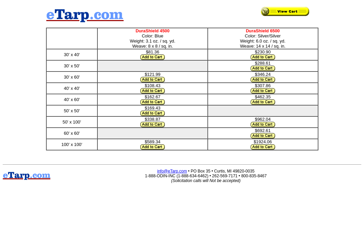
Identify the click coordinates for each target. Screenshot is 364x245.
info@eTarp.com (172, 171)
